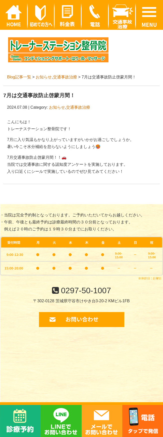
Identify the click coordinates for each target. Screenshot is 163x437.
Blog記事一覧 (19, 77)
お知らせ (44, 77)
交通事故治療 (65, 77)
